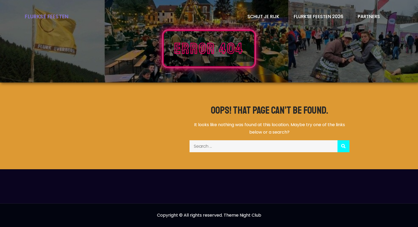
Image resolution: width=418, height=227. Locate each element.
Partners (369, 16)
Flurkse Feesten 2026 (318, 16)
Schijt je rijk (263, 16)
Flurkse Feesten (47, 16)
